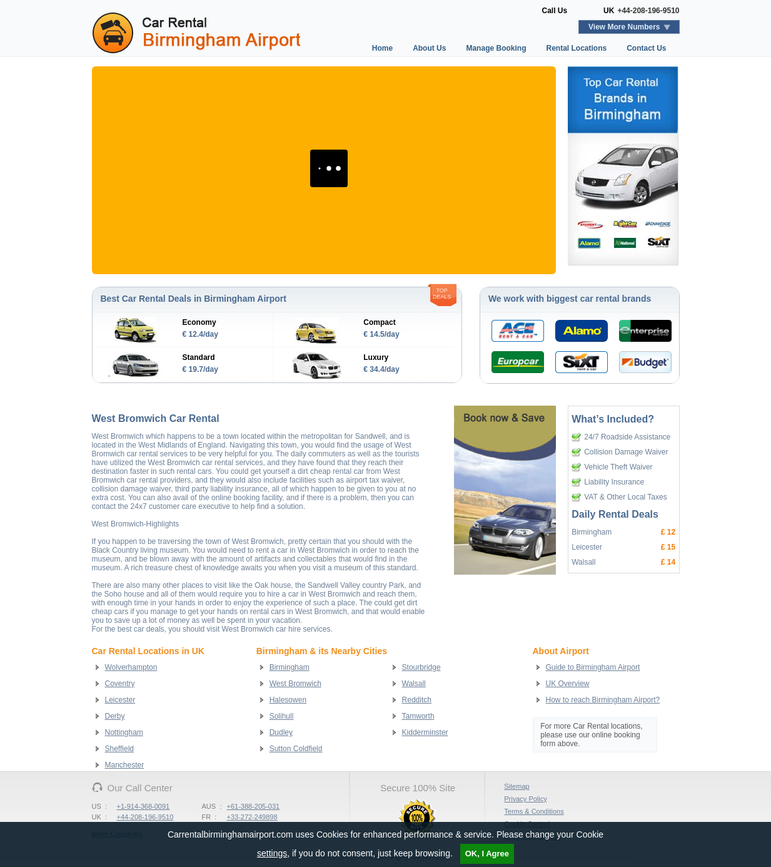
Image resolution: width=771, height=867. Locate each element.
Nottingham (124, 732)
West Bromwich (295, 683)
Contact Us (646, 48)
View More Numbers (624, 27)
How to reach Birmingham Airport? (603, 699)
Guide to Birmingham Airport (593, 667)
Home (382, 48)
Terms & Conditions (533, 811)
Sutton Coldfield (296, 748)
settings (272, 853)
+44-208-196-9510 (648, 10)
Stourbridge (421, 667)
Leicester (120, 699)
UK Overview (568, 683)
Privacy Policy (525, 799)
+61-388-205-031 (253, 806)
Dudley (281, 732)
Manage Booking (496, 48)
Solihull (282, 716)
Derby (115, 716)
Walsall (414, 683)
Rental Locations (576, 48)
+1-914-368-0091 (143, 806)
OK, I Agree (487, 853)
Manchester (124, 765)
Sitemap (516, 786)
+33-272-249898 (252, 817)
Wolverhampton (131, 667)
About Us (429, 48)
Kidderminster (425, 732)
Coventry (120, 683)
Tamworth (418, 716)
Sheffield (119, 748)
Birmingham (290, 667)
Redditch (416, 699)
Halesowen (288, 699)
